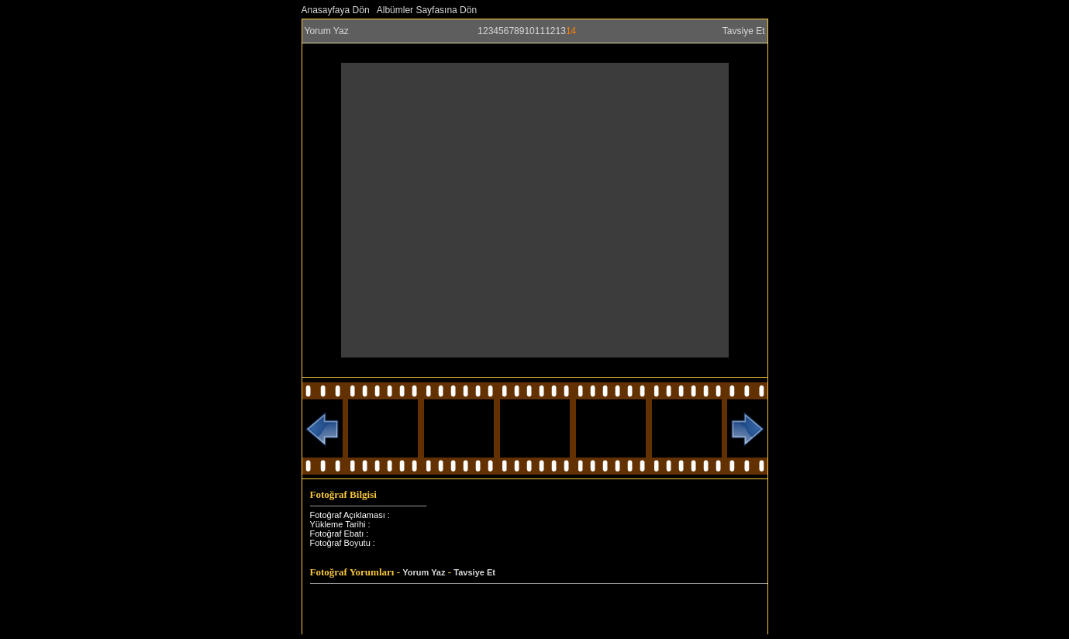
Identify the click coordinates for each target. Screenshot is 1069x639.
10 (529, 31)
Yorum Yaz (327, 31)
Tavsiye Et (743, 31)
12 (550, 31)
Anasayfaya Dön (336, 10)
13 (561, 31)
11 (540, 31)
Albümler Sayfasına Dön (427, 10)
